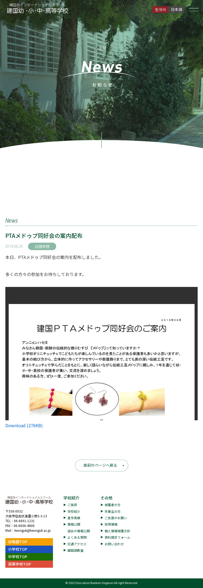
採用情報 (111, 524)
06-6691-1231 (24, 520)
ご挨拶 (72, 504)
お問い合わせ (114, 544)
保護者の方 (113, 504)
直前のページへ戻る (100, 465)
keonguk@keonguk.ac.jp (32, 530)
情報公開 (73, 524)
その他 (107, 498)
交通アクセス (76, 544)
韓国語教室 (75, 550)
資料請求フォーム (117, 537)
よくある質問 (77, 537)
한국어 (160, 9)
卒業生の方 (113, 511)
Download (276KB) (24, 425)
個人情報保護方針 (117, 531)
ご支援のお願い (116, 517)
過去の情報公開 (78, 531)
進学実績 (73, 517)
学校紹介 (71, 498)
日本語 (176, 9)
